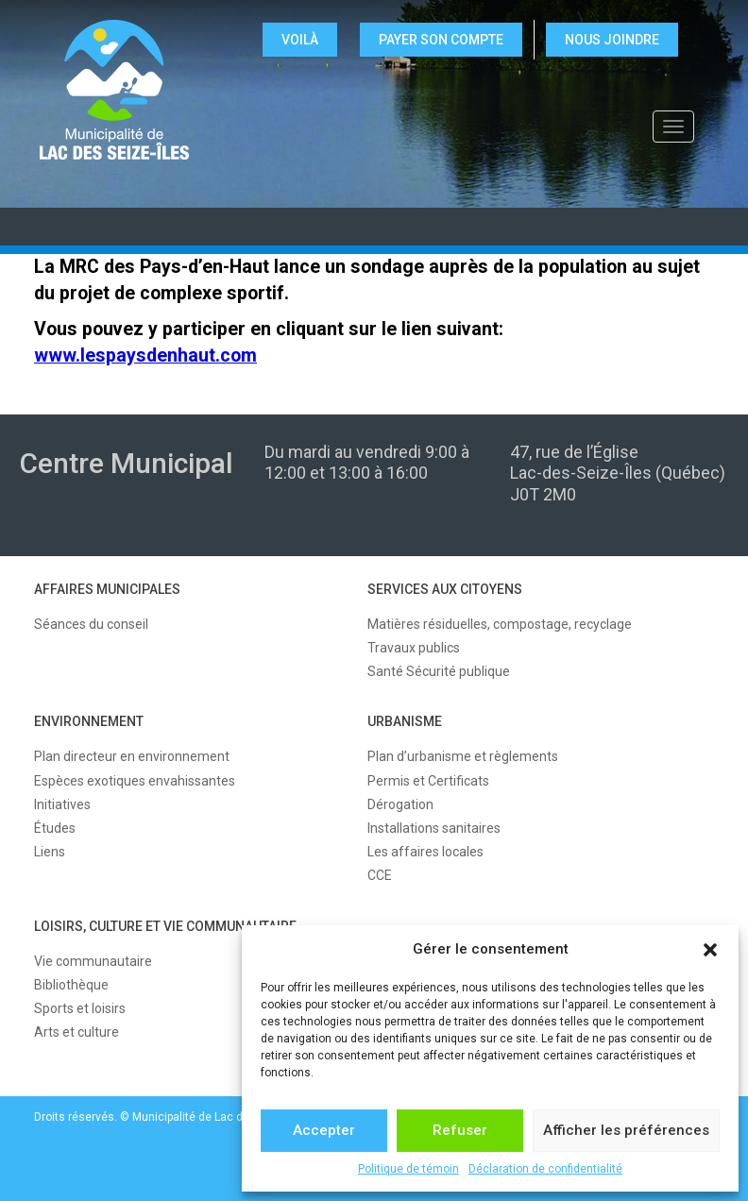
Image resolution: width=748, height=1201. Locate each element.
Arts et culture (76, 1032)
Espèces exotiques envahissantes (134, 780)
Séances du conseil (91, 624)
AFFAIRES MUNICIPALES (107, 589)
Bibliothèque (71, 984)
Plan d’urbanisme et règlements (462, 756)
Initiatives (62, 804)
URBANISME (404, 721)
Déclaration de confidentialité (545, 1169)
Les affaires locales (425, 851)
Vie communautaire (93, 961)
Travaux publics (413, 647)
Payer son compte (441, 39)
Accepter (324, 1130)
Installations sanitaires (434, 828)
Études (55, 828)
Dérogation (400, 804)
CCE (379, 875)
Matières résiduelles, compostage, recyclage (499, 624)
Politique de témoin (408, 1169)
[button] (710, 949)
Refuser (460, 1130)
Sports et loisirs (80, 1008)
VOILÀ (299, 39)
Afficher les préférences (626, 1130)
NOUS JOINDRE (612, 39)
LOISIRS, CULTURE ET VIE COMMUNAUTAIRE (165, 926)
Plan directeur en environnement (132, 756)
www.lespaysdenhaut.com (145, 355)
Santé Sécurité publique (438, 671)
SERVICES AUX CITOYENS (444, 589)
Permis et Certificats (428, 780)
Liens (49, 851)
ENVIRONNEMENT (89, 721)
